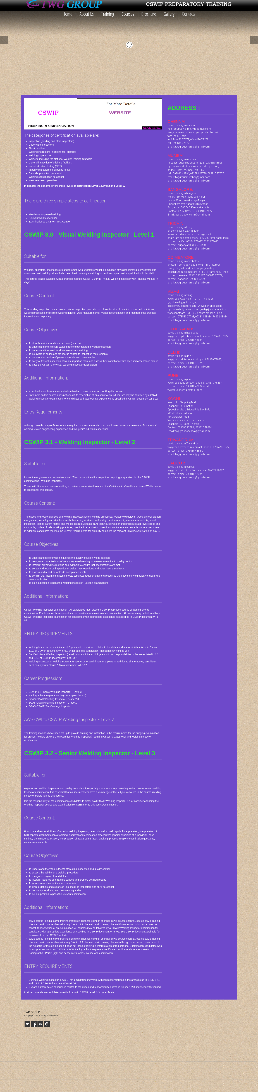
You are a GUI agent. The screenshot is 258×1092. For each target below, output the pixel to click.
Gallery (169, 13)
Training (107, 13)
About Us (87, 13)
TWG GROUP (32, 1012)
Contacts (188, 13)
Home (67, 13)
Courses (127, 13)
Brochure (148, 13)
